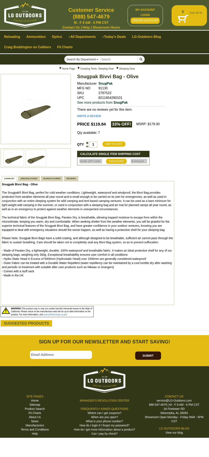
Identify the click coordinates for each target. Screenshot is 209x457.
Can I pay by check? (104, 433)
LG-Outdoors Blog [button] (146, 36)
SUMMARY (9, 178)
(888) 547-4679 (91, 16)
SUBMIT (148, 355)
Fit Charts (35, 413)
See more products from (102, 102)
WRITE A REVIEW (89, 116)
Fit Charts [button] (65, 47)
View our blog (174, 432)
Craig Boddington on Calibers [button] (27, 47)
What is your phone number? (104, 421)
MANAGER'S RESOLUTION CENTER (104, 400)
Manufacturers (35, 425)
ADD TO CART (114, 144)
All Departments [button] (82, 36)
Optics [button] (57, 36)
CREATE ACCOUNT (145, 20)
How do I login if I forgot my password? (104, 425)
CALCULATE (116, 161)
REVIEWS (71, 178)
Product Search (35, 408)
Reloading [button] (12, 36)
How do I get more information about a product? (104, 429)
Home (35, 400)
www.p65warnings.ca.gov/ (55, 314)
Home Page (68, 68)
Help (86, 27)
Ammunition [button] (35, 36)
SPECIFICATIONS (28, 178)
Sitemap (35, 404)
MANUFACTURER (52, 178)
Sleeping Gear (127, 68)
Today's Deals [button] (114, 36)
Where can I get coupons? (104, 413)
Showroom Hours (106, 27)
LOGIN (145, 15)
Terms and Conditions (35, 429)
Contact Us (71, 27)
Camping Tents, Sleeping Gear (97, 68)
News (34, 421)
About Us (35, 417)
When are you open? (104, 417)
